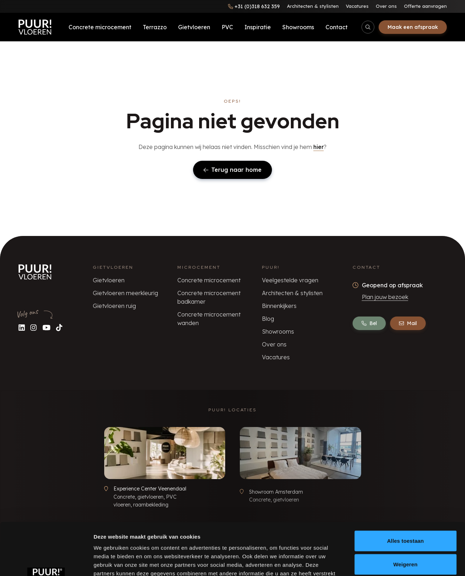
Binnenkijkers (279, 305)
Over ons (386, 6)
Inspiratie (257, 27)
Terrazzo (155, 27)
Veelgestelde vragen (290, 280)
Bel (369, 323)
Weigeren (405, 515)
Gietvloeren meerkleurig (125, 293)
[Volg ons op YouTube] (46, 327)
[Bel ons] (254, 6)
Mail (408, 323)
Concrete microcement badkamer (209, 297)
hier (318, 146)
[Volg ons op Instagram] (33, 327)
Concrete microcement (100, 27)
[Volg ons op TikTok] (59, 327)
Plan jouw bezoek (385, 296)
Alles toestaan (405, 492)
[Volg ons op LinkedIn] (22, 327)
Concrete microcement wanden (209, 318)
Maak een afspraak (413, 27)
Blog (268, 318)
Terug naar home (232, 169)
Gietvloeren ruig (114, 305)
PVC (227, 27)
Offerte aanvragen (425, 6)
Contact (336, 27)
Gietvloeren (194, 27)
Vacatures (357, 6)
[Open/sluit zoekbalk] (368, 27)
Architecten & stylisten (313, 6)
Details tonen (386, 562)
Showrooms (298, 27)
